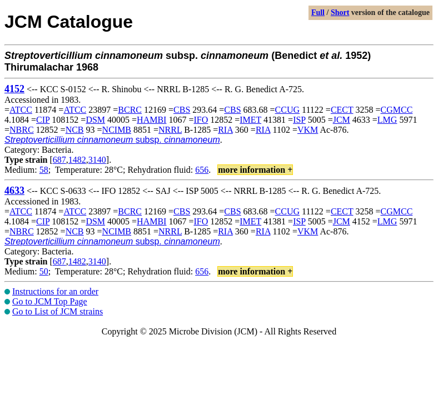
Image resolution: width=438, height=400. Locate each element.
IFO (200, 119)
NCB (75, 129)
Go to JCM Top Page (49, 301)
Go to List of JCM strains (57, 311)
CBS (181, 109)
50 (43, 271)
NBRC (21, 129)
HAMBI (151, 119)
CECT (342, 109)
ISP (299, 119)
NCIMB (116, 129)
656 (201, 169)
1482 (77, 159)
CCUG (287, 109)
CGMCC (397, 109)
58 (43, 169)
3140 (97, 159)
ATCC (20, 109)
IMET (250, 119)
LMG (387, 119)
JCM (341, 119)
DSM (95, 119)
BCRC (130, 109)
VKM (307, 129)
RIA (225, 129)
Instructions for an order (55, 291)
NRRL (170, 129)
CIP (42, 119)
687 (59, 159)
